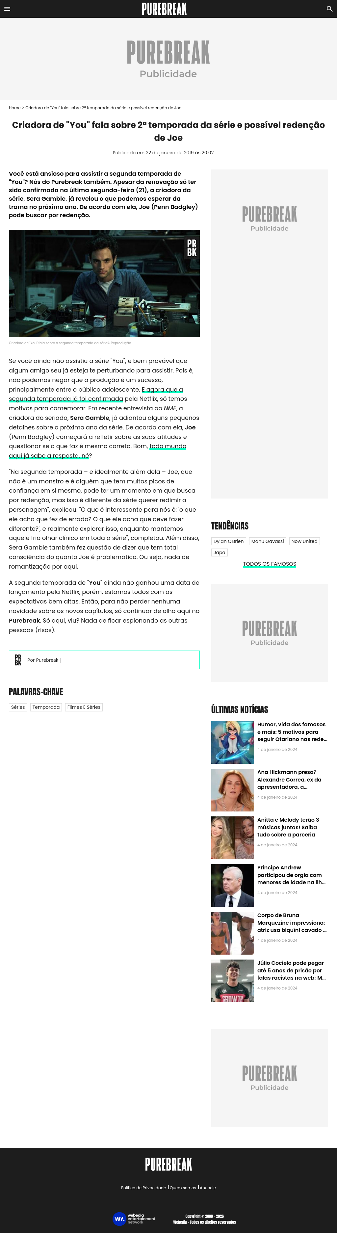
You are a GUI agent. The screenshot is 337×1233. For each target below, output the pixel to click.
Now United (305, 541)
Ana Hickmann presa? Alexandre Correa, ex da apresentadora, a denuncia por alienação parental (289, 787)
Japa (219, 552)
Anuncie (208, 1188)
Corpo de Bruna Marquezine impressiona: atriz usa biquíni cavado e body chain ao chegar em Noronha (291, 930)
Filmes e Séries (84, 707)
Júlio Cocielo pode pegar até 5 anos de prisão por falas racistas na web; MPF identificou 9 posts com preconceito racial (292, 977)
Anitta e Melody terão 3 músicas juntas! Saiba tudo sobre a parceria (288, 827)
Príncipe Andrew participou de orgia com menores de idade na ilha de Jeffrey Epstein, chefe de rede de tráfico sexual (291, 882)
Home (15, 108)
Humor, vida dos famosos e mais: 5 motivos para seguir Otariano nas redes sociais (291, 735)
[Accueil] (168, 9)
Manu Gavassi (267, 541)
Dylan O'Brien (229, 541)
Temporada (46, 707)
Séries (18, 707)
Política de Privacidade (143, 1188)
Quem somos (183, 1188)
